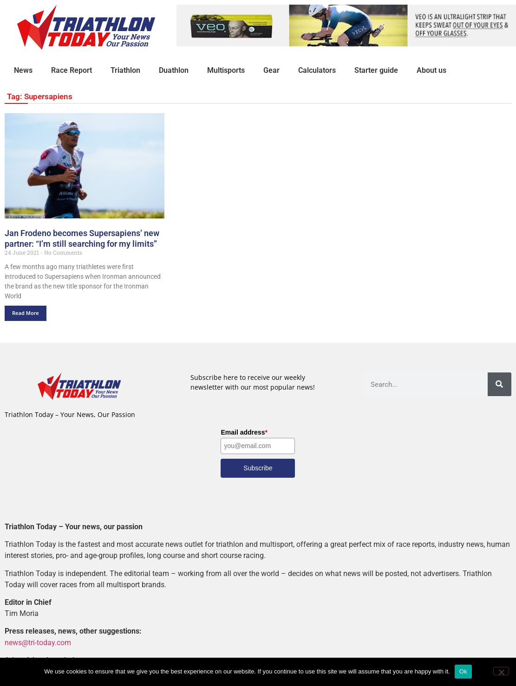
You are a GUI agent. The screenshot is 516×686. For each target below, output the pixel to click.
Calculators (317, 70)
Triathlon (125, 70)
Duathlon (174, 70)
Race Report (71, 70)
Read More (25, 312)
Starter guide (376, 70)
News (23, 70)
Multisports (226, 70)
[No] (501, 671)
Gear (271, 70)
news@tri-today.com (38, 642)
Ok (463, 671)
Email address (244, 432)
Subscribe (257, 468)
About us (431, 70)
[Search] (499, 384)
